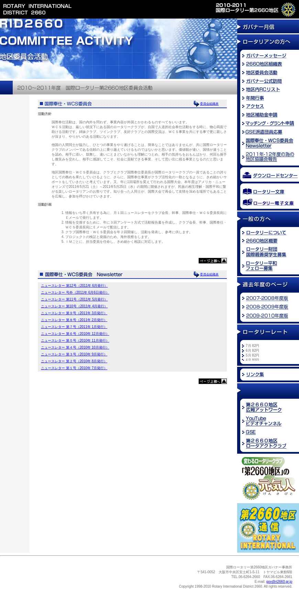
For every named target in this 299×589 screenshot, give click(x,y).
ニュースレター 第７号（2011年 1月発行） (74, 327)
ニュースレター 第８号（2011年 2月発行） (74, 320)
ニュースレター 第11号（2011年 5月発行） (74, 299)
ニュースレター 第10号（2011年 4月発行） (74, 306)
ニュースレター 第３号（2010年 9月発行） (74, 354)
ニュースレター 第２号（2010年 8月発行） (74, 361)
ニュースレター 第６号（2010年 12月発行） (75, 334)
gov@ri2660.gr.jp (279, 582)
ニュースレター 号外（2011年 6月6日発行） (75, 292)
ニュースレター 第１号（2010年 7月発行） (74, 368)
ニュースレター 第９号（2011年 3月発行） (74, 313)
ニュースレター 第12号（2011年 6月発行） (74, 285)
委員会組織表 (209, 103)
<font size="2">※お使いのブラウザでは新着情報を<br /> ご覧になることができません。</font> (270, 352)
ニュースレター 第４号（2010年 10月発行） (75, 347)
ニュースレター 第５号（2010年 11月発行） (75, 340)
